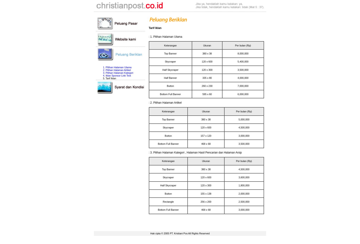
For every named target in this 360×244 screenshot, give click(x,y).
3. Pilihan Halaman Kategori (118, 72)
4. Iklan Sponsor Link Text (117, 75)
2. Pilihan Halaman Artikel (117, 70)
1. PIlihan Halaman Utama (117, 67)
